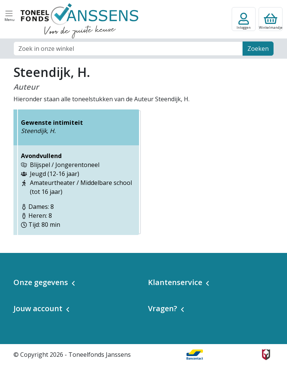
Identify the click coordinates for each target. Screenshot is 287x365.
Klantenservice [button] (175, 282)
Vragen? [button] (162, 308)
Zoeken (258, 48)
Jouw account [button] (37, 308)
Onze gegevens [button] (40, 282)
